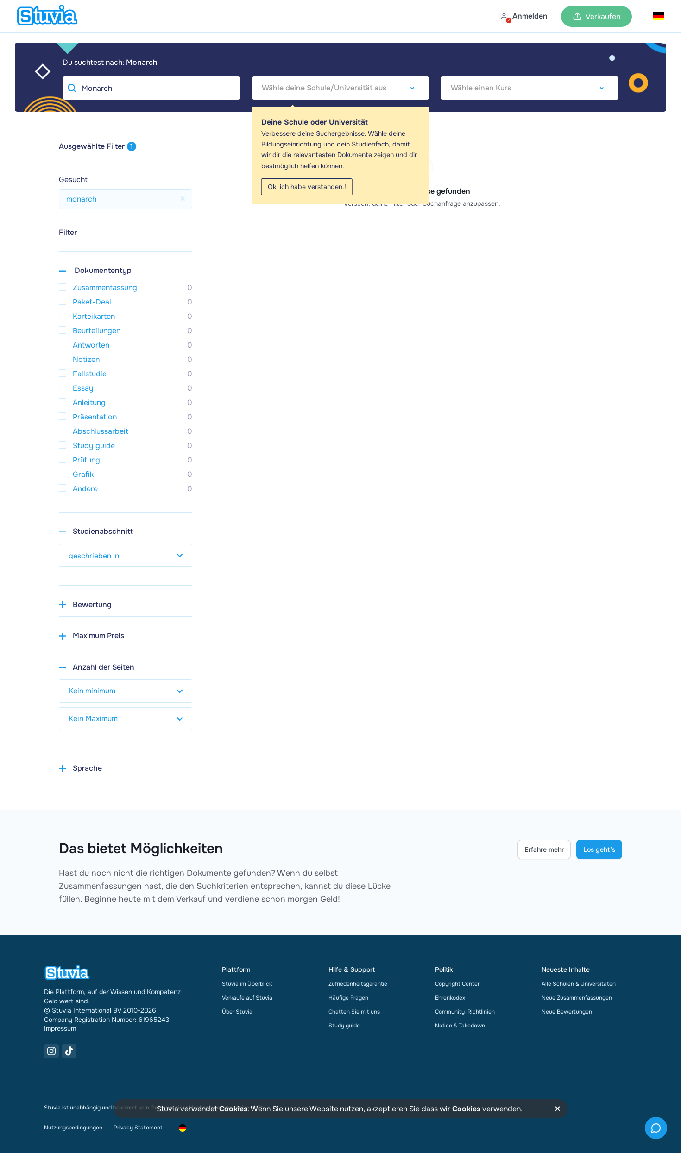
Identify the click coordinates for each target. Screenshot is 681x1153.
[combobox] (340, 88)
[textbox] (341, 88)
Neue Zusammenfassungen (577, 997)
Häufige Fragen (348, 997)
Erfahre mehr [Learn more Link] (544, 849)
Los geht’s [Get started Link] (599, 849)
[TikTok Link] (69, 1051)
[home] (47, 16)
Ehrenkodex (450, 997)
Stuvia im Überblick (247, 984)
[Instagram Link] (51, 1051)
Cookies (233, 1109)
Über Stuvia (237, 1011)
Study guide (344, 1025)
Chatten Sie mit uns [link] (354, 1011)
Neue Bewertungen (567, 1011)
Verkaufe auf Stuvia (247, 997)
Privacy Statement (138, 1127)
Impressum (60, 1028)
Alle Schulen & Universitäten (579, 984)
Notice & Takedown (460, 1025)
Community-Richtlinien (465, 1011)
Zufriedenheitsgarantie (357, 984)
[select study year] (125, 555)
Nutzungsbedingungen (73, 1127)
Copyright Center (457, 984)
